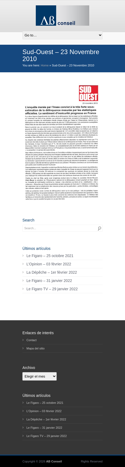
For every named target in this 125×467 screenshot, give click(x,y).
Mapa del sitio (35, 348)
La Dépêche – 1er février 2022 (51, 272)
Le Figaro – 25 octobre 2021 (49, 256)
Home (45, 65)
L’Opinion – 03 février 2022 (48, 264)
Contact (31, 340)
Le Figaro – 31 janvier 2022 (49, 280)
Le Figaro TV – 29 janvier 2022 (52, 289)
